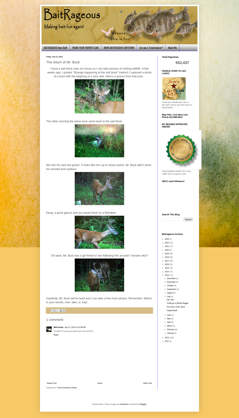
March (170, 326)
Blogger (143, 404)
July (169, 296)
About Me (172, 48)
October (170, 285)
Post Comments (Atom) (67, 388)
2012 (167, 338)
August (170, 293)
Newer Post (52, 383)
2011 (167, 341)
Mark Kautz (58, 327)
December (171, 278)
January (170, 333)
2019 (167, 253)
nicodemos (124, 404)
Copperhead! (172, 310)
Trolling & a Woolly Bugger (177, 303)
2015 (167, 268)
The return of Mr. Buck (176, 307)
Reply (56, 335)
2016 (167, 264)
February (171, 329)
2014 (167, 272)
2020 (167, 250)
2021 (167, 246)
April (169, 322)
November (171, 282)
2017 (167, 261)
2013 (167, 275)
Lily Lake (170, 300)
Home (99, 383)
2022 (167, 243)
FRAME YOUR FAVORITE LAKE (85, 48)
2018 (167, 257)
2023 (167, 239)
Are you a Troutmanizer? (151, 48)
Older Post (147, 383)
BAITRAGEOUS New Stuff (55, 48)
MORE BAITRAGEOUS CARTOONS (119, 48)
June (169, 315)
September (172, 289)
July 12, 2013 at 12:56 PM (75, 327)
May (169, 319)
